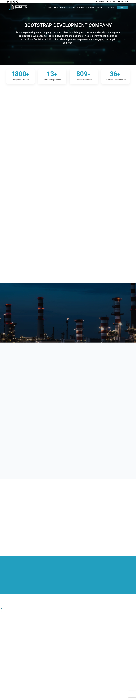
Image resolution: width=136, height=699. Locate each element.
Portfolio (90, 8)
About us (111, 8)
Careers (100, 1)
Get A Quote (123, 1)
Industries (78, 8)
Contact (122, 8)
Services (52, 8)
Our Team (111, 1)
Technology (64, 8)
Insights (101, 8)
